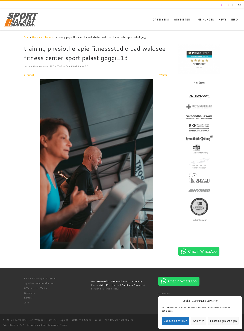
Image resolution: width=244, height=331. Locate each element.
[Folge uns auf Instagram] (221, 5)
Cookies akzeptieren (175, 321)
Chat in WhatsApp (202, 251)
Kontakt (28, 297)
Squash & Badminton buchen (39, 283)
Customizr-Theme (57, 325)
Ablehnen (198, 321)
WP (22, 325)
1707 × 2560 (55, 66)
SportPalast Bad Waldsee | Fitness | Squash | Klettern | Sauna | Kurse (57, 319)
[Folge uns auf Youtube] (228, 5)
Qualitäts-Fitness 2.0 (43, 37)
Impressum (164, 293)
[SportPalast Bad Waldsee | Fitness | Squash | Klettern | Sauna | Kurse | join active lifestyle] (21, 19)
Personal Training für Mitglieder (40, 278)
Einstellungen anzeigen (223, 321)
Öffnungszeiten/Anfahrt (36, 287)
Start (27, 37)
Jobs (26, 302)
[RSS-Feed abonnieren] (232, 5)
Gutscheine (30, 292)
